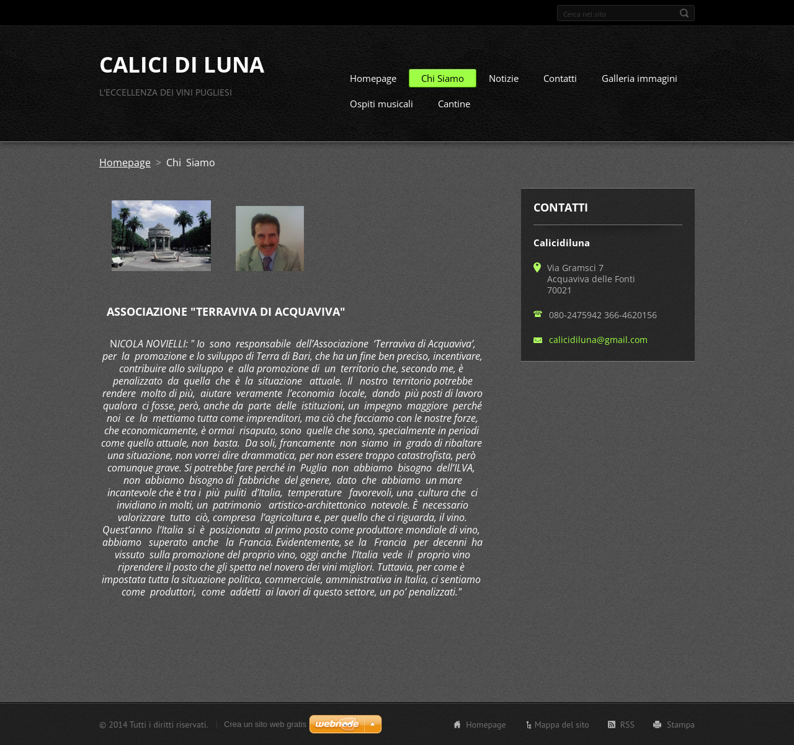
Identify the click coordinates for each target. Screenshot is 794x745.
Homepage (373, 78)
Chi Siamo (442, 78)
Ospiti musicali (381, 103)
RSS (627, 723)
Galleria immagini (639, 78)
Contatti (560, 78)
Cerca (684, 13)
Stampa (681, 723)
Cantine (454, 103)
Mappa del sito (562, 723)
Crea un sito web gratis (265, 723)
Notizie (504, 78)
